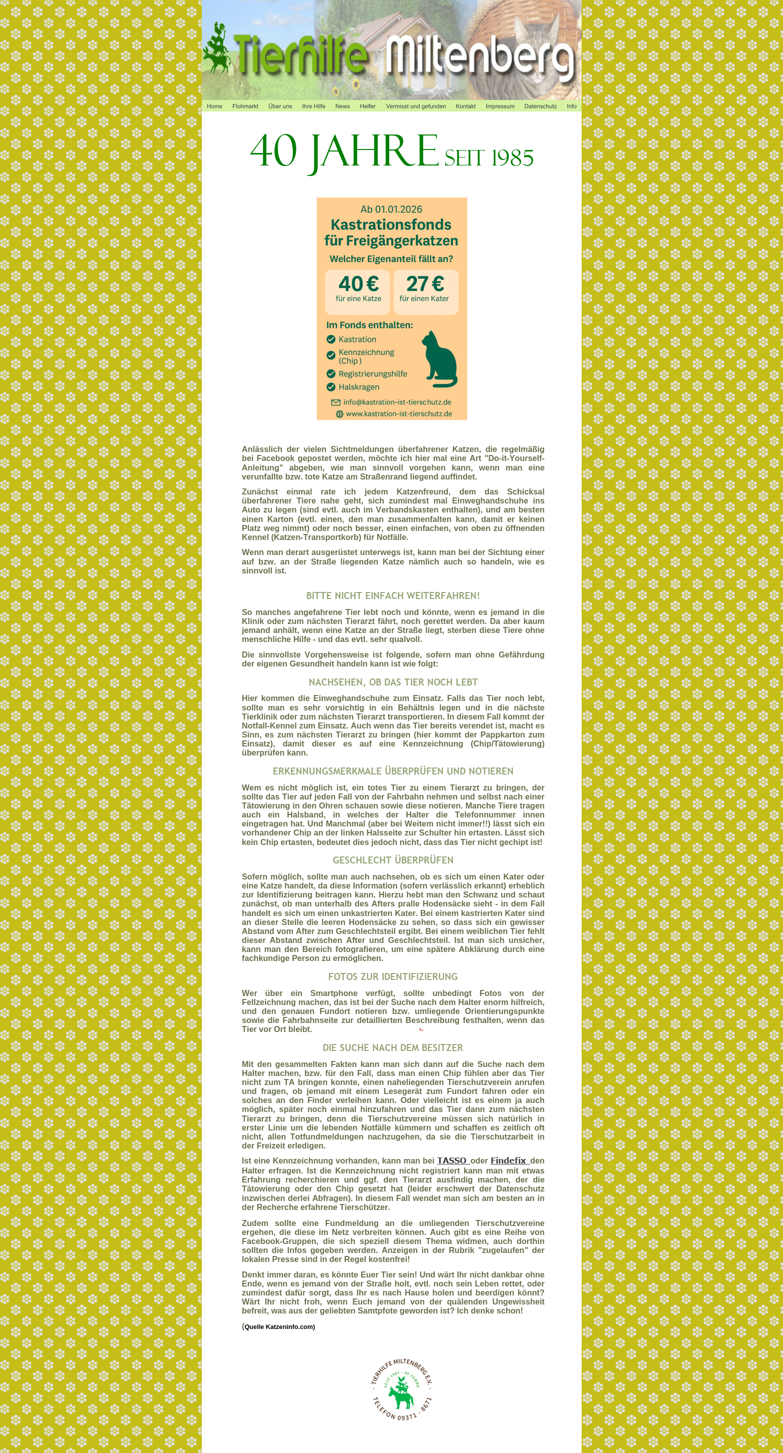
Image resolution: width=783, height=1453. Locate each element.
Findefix (511, 1160)
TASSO (454, 1160)
